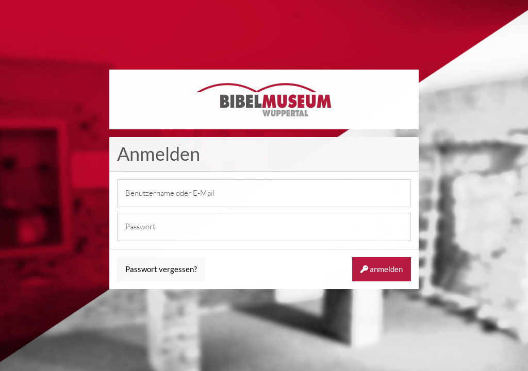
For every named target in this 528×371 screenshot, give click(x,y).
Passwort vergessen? (161, 269)
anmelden (381, 269)
